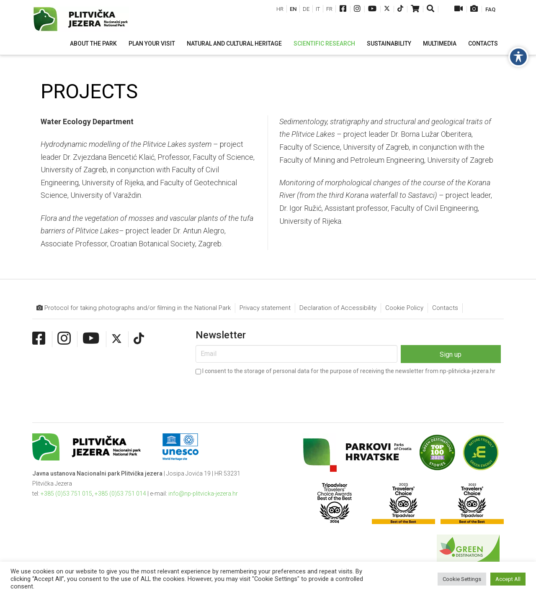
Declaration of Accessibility (337, 308)
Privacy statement (265, 308)
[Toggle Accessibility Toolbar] (518, 57)
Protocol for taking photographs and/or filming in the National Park (133, 308)
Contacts (445, 308)
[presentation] (259, 393)
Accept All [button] (508, 579)
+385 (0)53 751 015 (66, 493)
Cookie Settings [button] (462, 579)
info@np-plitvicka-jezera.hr (203, 493)
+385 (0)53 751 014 (120, 493)
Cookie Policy (404, 308)
